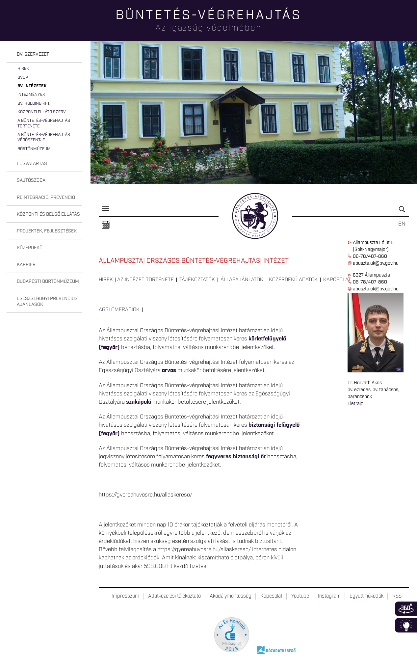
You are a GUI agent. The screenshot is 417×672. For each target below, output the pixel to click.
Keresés (404, 212)
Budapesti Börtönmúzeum (48, 281)
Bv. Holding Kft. (33, 103)
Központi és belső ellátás (48, 214)
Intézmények (31, 94)
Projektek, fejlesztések (47, 231)
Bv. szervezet (33, 54)
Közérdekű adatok (293, 280)
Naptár (106, 225)
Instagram (329, 596)
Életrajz (355, 404)
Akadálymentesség (230, 596)
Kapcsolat (337, 280)
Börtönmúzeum (34, 149)
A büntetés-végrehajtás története (43, 123)
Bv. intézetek (31, 86)
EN (401, 224)
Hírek (23, 68)
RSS (397, 596)
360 (406, 609)
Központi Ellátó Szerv (41, 112)
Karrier (26, 265)
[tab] (44, 54)
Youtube (300, 596)
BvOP (22, 77)
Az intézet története (145, 280)
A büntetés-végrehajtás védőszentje (43, 137)
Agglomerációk (119, 310)
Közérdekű (29, 248)
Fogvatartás (32, 164)
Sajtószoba (31, 180)
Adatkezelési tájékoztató (174, 596)
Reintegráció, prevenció (46, 198)
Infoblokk (406, 625)
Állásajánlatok (242, 280)
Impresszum (125, 596)
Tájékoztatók (197, 280)
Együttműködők (366, 596)
